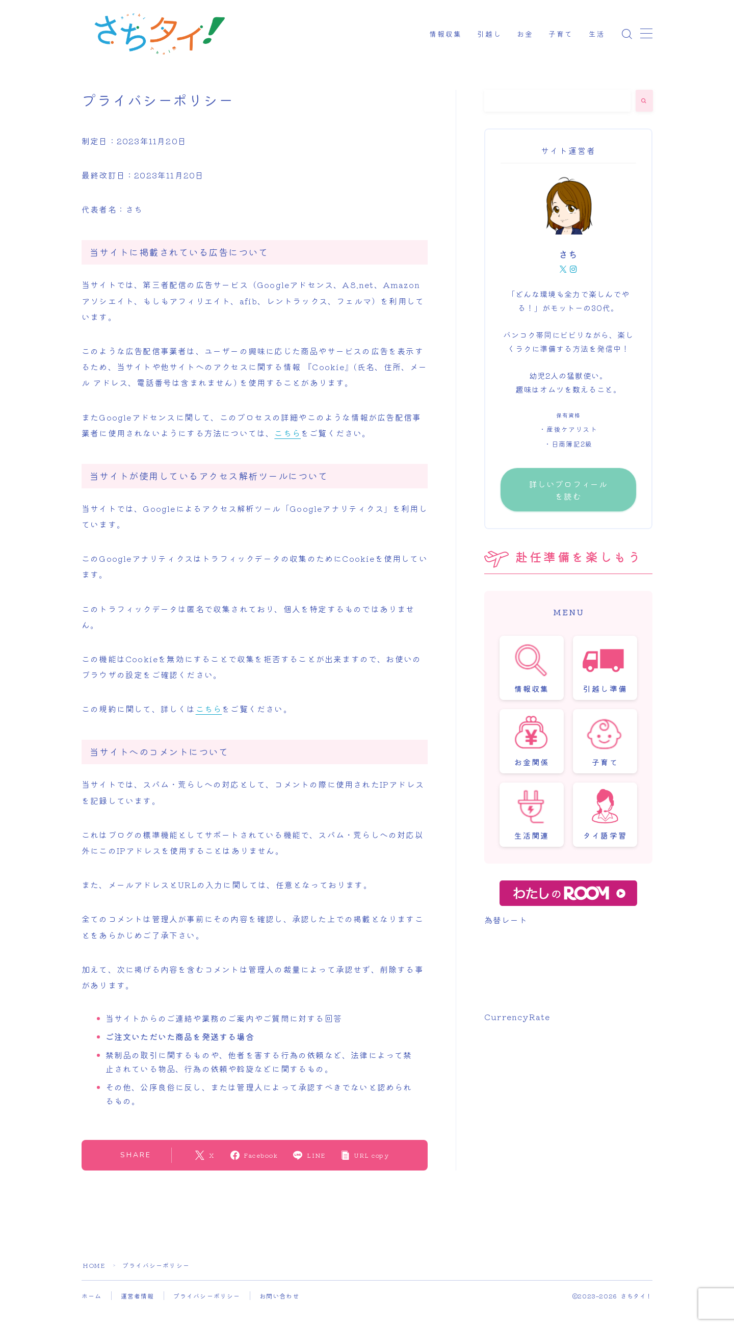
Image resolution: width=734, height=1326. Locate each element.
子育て (560, 34)
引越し (489, 34)
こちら (287, 433)
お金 (525, 34)
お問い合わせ (279, 1295)
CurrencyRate (517, 1016)
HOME (94, 1265)
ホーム (92, 1295)
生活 (597, 34)
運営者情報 (137, 1295)
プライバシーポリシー (207, 1295)
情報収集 (445, 34)
